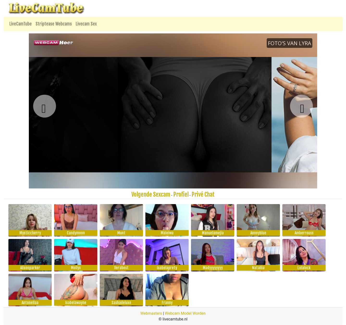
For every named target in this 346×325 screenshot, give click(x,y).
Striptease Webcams (54, 23)
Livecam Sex (86, 23)
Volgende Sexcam (150, 194)
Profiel (181, 194)
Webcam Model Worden (185, 313)
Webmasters (151, 313)
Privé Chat (203, 194)
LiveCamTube (20, 23)
